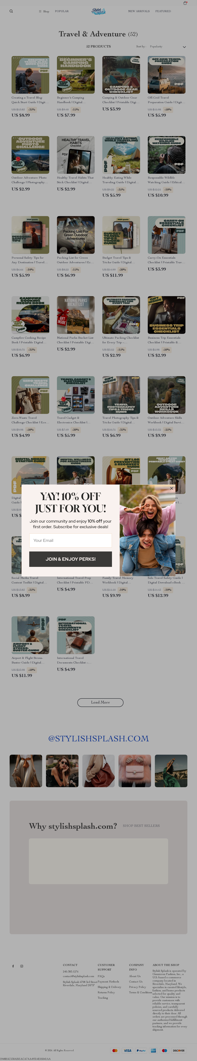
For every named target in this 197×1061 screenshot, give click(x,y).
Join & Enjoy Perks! (71, 559)
